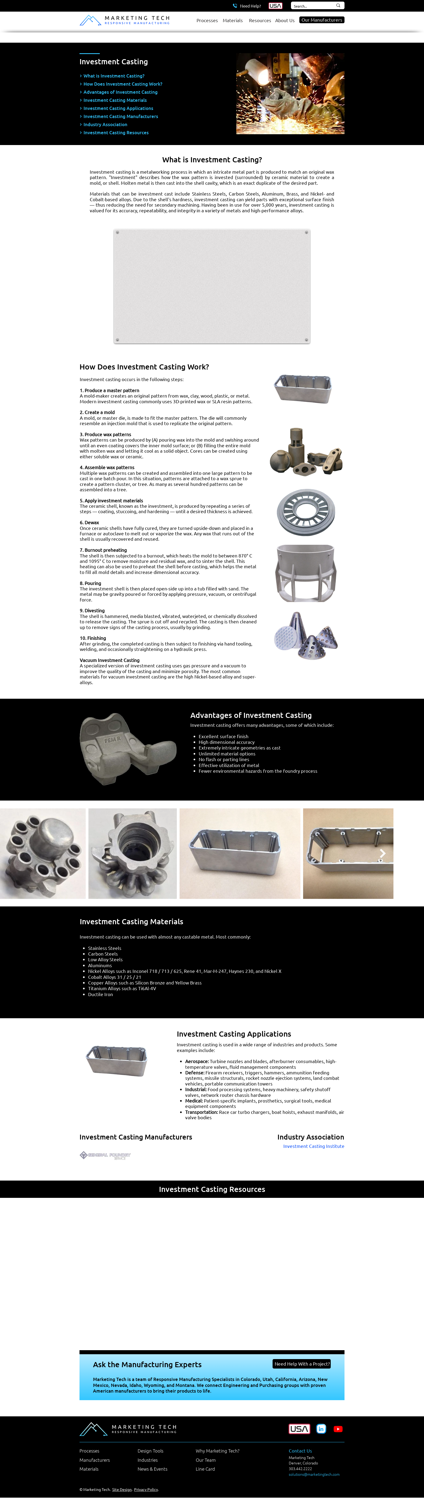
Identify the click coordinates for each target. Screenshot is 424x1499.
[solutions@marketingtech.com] (318, 1474)
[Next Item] (383, 853)
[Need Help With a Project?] (302, 1364)
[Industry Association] (147, 124)
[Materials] (233, 20)
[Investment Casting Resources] (147, 133)
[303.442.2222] (308, 1468)
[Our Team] (217, 1460)
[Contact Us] (310, 1450)
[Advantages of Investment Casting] (147, 92)
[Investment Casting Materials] (147, 100)
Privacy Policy (146, 1489)
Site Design (122, 1489)
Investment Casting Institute (314, 1146)
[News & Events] (159, 1469)
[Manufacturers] (101, 1460)
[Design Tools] (159, 1450)
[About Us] (286, 20)
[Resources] (259, 20)
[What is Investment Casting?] (147, 76)
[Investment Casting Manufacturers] (147, 116)
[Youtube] (338, 1429)
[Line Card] (217, 1469)
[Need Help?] (246, 5)
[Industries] (159, 1460)
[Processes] (207, 20)
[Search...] (307, 6)
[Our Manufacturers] (322, 19)
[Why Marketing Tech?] (217, 1450)
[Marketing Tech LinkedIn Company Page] (321, 1429)
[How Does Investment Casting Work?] (147, 84)
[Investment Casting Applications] (147, 108)
